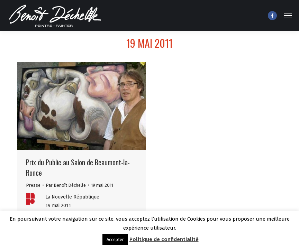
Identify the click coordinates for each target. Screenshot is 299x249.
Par (66, 185)
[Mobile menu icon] (288, 15)
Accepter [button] (115, 239)
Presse (33, 185)
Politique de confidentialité (164, 239)
